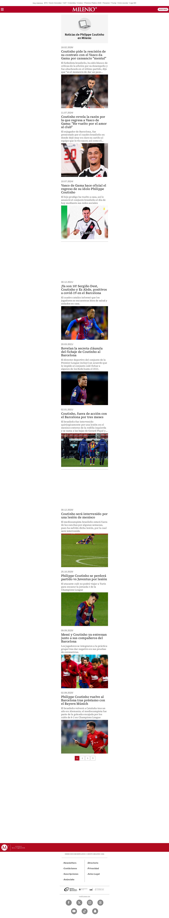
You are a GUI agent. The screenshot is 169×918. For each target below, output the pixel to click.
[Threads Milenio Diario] (100, 903)
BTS (46, 3)
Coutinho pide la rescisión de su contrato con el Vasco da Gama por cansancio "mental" (83, 54)
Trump (113, 3)
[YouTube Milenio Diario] (74, 911)
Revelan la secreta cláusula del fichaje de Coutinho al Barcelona (82, 351)
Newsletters (70, 863)
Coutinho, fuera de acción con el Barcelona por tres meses (84, 415)
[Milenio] (84, 9)
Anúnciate (69, 879)
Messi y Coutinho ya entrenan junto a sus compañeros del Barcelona (84, 638)
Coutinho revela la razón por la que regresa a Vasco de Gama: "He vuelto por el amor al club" (84, 121)
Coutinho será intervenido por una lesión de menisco (84, 515)
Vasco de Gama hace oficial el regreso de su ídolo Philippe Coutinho (83, 188)
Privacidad (93, 868)
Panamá (106, 3)
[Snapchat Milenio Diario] (95, 911)
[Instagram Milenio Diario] (90, 903)
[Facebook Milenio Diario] (69, 903)
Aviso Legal (94, 874)
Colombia (72, 3)
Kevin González (55, 3)
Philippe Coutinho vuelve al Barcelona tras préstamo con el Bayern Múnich (83, 700)
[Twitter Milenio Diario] (79, 903)
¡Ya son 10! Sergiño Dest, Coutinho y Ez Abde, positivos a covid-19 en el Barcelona (84, 289)
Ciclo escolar (123, 3)
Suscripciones (71, 874)
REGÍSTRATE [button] (163, 9)
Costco (80, 3)
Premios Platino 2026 (92, 3)
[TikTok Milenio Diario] (85, 911)
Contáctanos (70, 868)
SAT (65, 3)
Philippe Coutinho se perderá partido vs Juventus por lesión (84, 577)
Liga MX (133, 3)
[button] (2, 10)
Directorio (93, 863)
